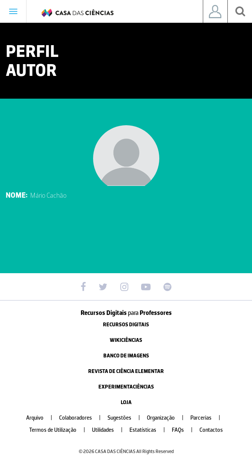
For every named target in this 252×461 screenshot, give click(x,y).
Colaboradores (83, 418)
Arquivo (42, 418)
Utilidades (110, 430)
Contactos (211, 430)
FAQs (185, 430)
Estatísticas (150, 430)
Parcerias (208, 418)
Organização (168, 418)
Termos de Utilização (60, 430)
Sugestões (126, 418)
